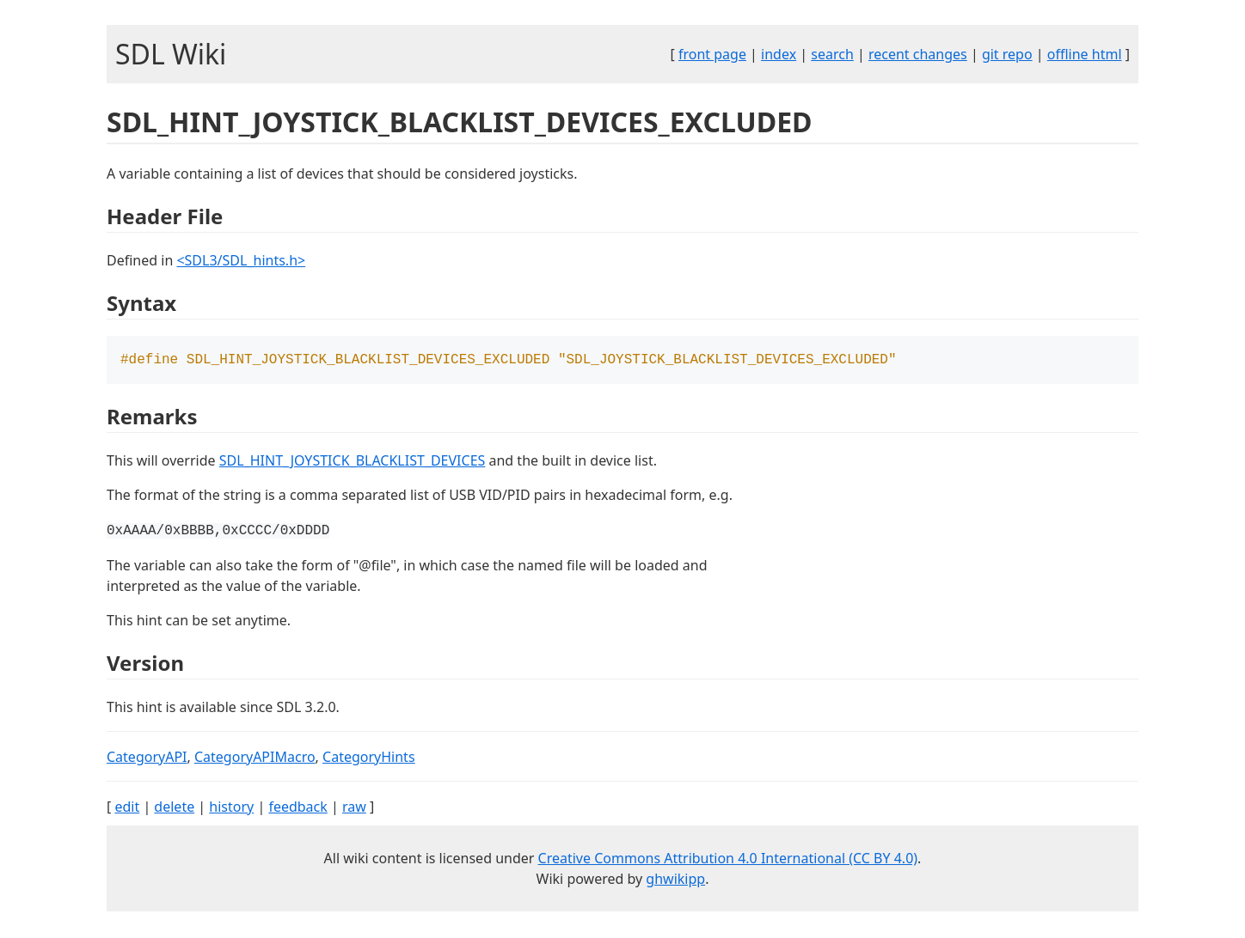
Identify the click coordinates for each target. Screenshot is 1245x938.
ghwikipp (675, 880)
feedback (297, 808)
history (231, 808)
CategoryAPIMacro (255, 758)
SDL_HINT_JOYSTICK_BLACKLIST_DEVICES (352, 462)
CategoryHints (368, 758)
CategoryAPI (147, 758)
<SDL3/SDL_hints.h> (240, 260)
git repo (1007, 54)
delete (174, 808)
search (832, 54)
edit (126, 808)
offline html (1084, 54)
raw (354, 808)
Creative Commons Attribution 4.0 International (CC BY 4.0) (728, 859)
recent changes (917, 54)
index (778, 54)
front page (712, 54)
